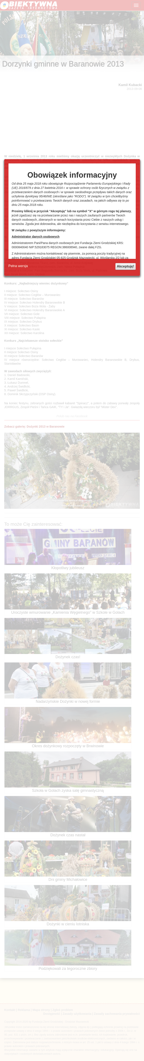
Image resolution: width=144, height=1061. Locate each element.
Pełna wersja (18, 266)
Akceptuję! (125, 266)
